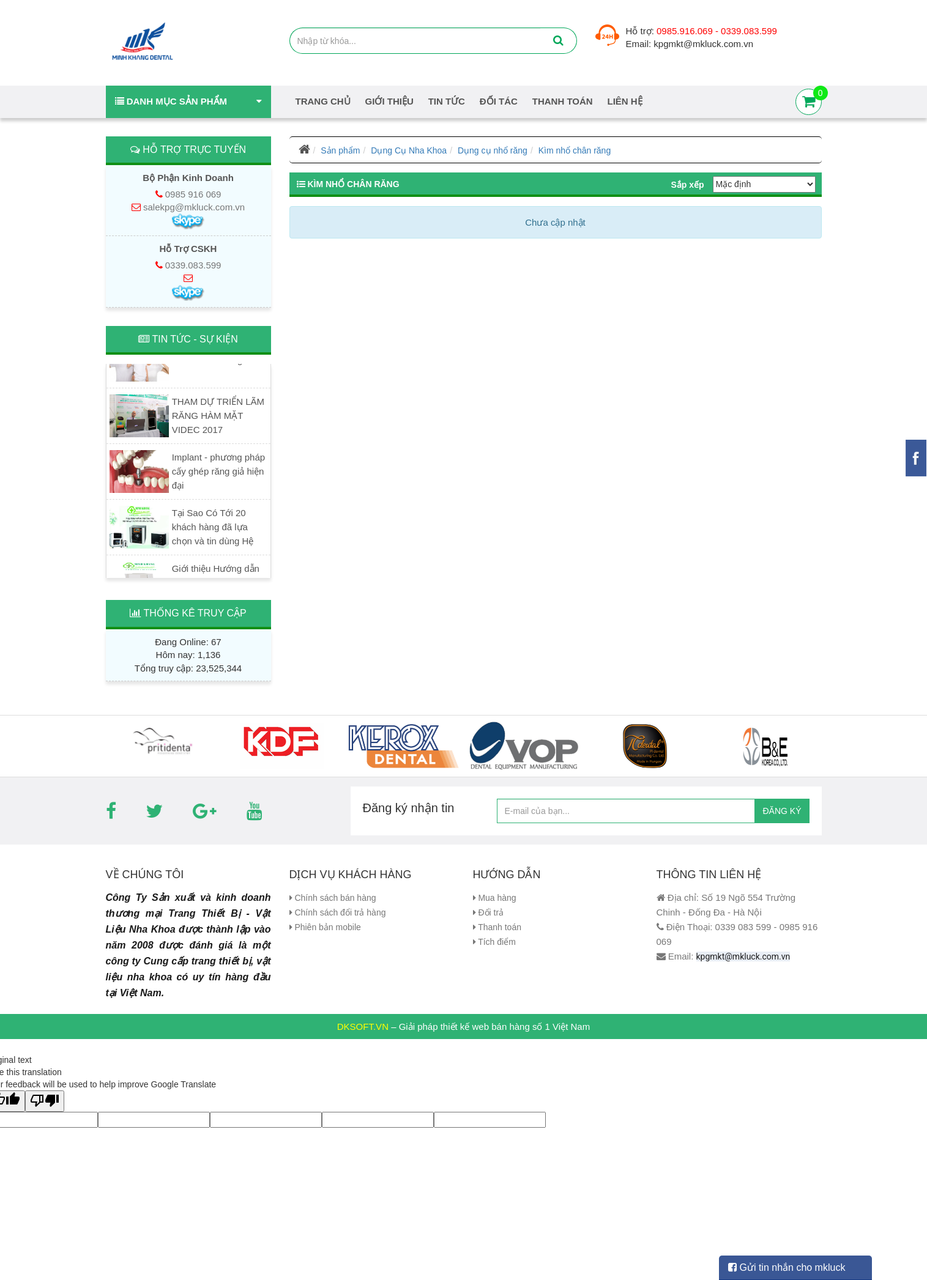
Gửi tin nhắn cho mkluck (786, 1267)
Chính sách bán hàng (332, 898)
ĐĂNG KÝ (781, 811)
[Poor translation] (44, 1097)
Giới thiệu (389, 101)
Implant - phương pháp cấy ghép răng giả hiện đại (218, 473)
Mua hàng (494, 898)
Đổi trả (488, 912)
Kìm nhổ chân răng (574, 150)
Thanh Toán (562, 101)
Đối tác (499, 101)
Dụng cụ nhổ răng (492, 150)
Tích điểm (494, 942)
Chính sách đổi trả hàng (337, 912)
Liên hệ (625, 101)
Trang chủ (323, 101)
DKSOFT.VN (363, 1022)
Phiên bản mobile (325, 927)
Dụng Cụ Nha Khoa (409, 150)
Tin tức (446, 101)
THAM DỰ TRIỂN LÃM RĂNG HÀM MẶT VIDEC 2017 (218, 418)
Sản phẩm (340, 150)
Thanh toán (497, 927)
